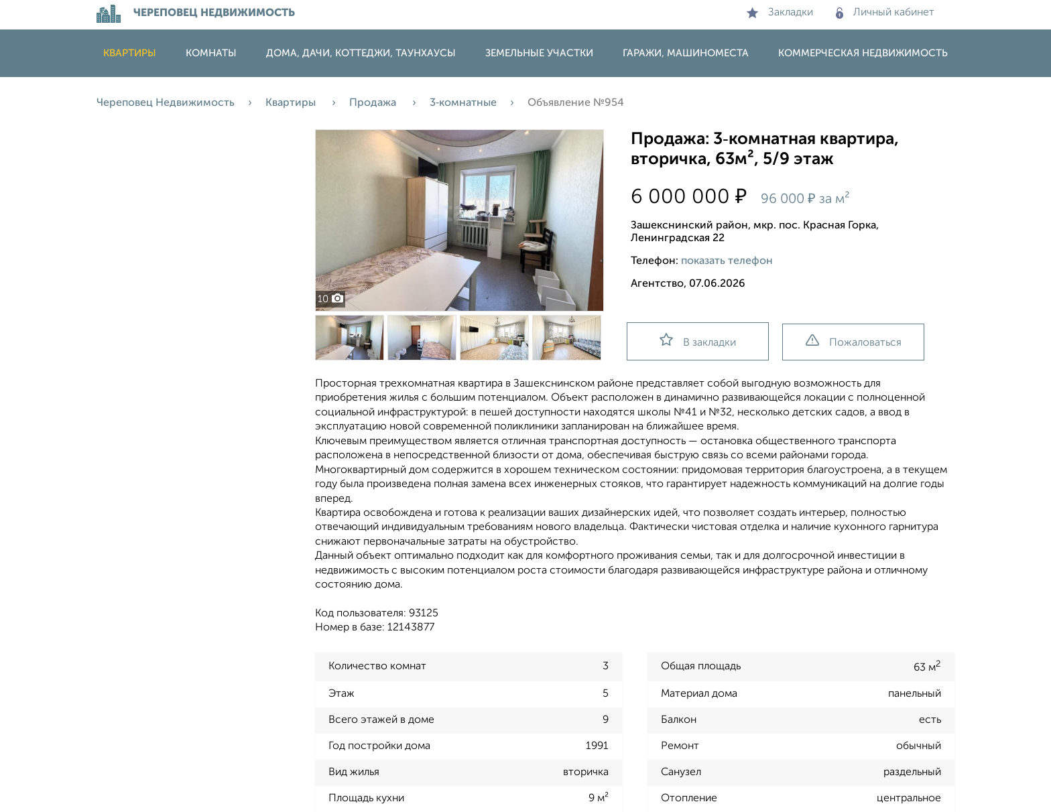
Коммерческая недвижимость (863, 53)
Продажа (374, 103)
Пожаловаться (854, 341)
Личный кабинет (885, 12)
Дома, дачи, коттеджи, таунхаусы (361, 53)
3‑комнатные (463, 103)
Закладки (780, 12)
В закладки (698, 340)
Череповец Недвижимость (166, 103)
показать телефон (727, 261)
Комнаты (211, 53)
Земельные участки (539, 53)
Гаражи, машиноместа (686, 53)
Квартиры (129, 53)
